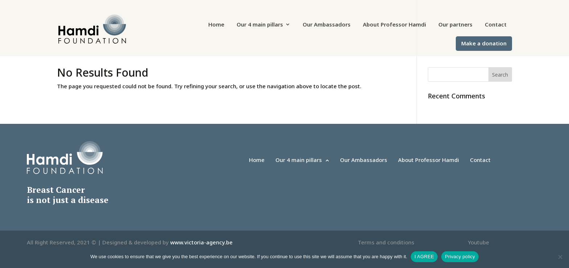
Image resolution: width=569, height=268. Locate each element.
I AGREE (424, 256)
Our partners (455, 25)
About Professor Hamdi (394, 25)
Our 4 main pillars (260, 25)
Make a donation (484, 44)
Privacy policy (460, 256)
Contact (496, 25)
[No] (560, 256)
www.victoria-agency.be (201, 242)
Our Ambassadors (327, 25)
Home (216, 25)
